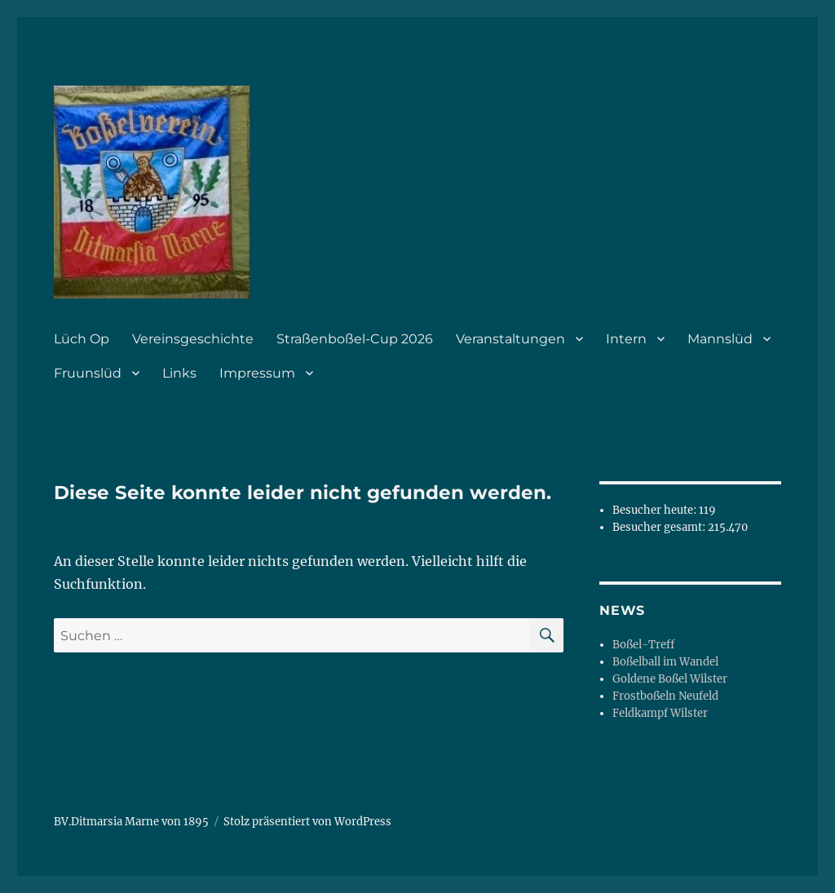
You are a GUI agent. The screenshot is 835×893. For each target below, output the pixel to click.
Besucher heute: (655, 510)
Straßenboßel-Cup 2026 (354, 339)
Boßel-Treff (643, 645)
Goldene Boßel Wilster (669, 679)
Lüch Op (81, 339)
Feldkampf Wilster (660, 713)
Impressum (257, 373)
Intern (626, 339)
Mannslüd (720, 339)
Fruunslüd (87, 373)
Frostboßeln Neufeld (665, 696)
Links (179, 373)
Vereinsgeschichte (193, 339)
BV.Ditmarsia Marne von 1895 (131, 822)
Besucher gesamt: (660, 527)
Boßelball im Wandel (665, 662)
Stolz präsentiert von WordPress (307, 822)
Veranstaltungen (510, 339)
